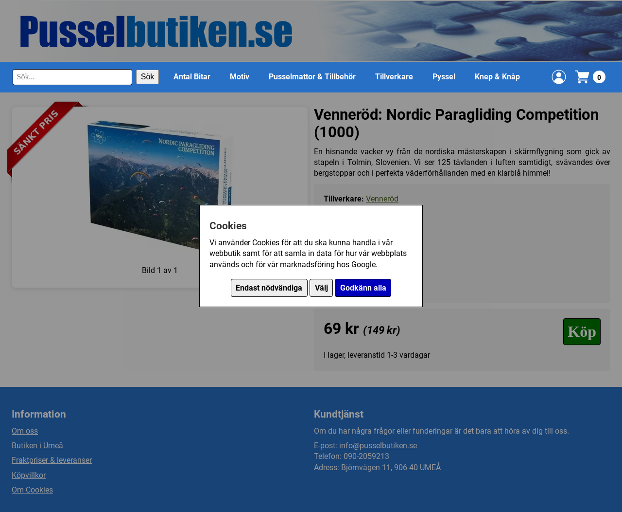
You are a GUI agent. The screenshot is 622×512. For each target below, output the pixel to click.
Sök (148, 77)
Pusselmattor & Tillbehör (312, 76)
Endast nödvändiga (269, 288)
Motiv (239, 76)
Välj (321, 288)
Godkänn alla (363, 288)
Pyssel (443, 76)
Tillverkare (394, 76)
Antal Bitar (191, 76)
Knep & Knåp (497, 76)
